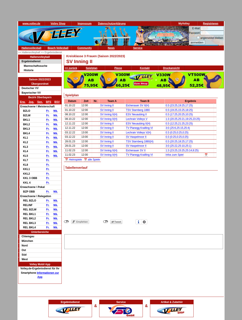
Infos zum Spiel (175, 154)
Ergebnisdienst (31, 61)
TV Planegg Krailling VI (139, 127)
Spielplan (91, 68)
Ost (24, 250)
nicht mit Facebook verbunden (66, 221)
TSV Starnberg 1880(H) (139, 141)
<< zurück (71, 68)
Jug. (31, 101)
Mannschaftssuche (35, 65)
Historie (29, 70)
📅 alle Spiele (92, 159)
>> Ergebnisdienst (51, 52)
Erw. (23, 101)
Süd (24, 254)
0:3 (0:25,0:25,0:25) (177, 132)
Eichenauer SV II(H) (137, 105)
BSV (57, 101)
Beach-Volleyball (58, 48)
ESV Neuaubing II (136, 114)
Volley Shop (58, 23)
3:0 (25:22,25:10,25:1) (178, 145)
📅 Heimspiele (73, 159)
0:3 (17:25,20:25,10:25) (179, 114)
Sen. (40, 101)
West (25, 259)
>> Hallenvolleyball (29, 52)
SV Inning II (107, 105)
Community (84, 48)
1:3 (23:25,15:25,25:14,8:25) (182, 150)
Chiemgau (28, 236)
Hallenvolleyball (31, 48)
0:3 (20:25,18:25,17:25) (179, 141)
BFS (48, 101)
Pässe (118, 68)
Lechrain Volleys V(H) (138, 132)
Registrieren (210, 23)
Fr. (47, 110)
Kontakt (145, 68)
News (111, 48)
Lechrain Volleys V (137, 118)
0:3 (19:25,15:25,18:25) (179, 110)
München (27, 241)
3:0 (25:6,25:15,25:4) (178, 127)
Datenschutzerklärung (112, 23)
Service (138, 48)
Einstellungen (144, 221)
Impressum (85, 23)
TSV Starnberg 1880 (138, 110)
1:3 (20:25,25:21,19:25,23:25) (183, 118)
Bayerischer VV (31, 92)
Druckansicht (171, 68)
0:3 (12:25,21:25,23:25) (179, 123)
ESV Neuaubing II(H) (138, 123)
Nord (25, 245)
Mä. (55, 110)
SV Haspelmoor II (136, 136)
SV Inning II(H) (108, 114)
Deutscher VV (30, 88)
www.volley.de (31, 23)
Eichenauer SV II (136, 150)
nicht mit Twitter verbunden (105, 221)
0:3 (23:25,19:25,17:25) (179, 105)
